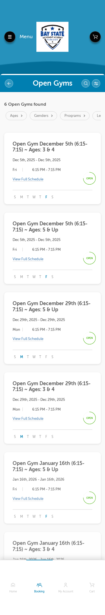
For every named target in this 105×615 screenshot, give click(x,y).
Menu (26, 36)
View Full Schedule (28, 180)
